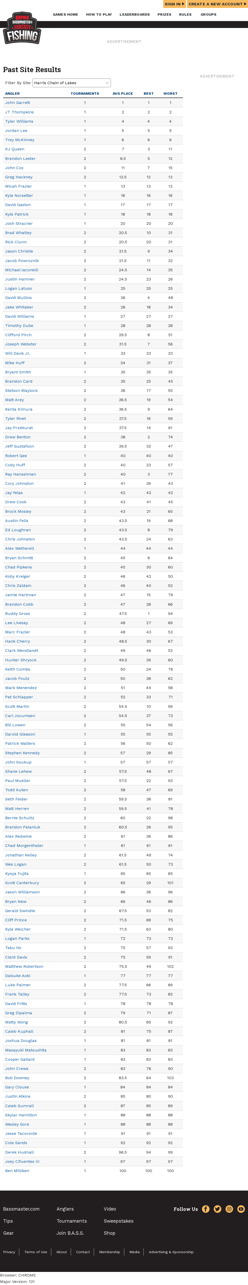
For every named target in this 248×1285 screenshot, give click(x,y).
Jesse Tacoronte (21, 1133)
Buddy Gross (17, 613)
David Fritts (16, 1003)
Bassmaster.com (21, 1209)
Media (134, 1252)
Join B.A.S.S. (70, 1233)
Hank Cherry (17, 641)
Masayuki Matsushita (26, 1050)
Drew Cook (15, 501)
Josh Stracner (19, 223)
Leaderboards (135, 14)
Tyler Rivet (15, 418)
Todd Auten (16, 789)
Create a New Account (217, 4)
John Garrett (17, 102)
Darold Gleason (20, 734)
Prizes (164, 14)
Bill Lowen (15, 724)
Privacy (9, 1252)
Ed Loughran (18, 529)
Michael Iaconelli (21, 269)
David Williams (19, 316)
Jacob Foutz (17, 678)
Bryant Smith (18, 372)
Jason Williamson (22, 892)
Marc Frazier (17, 632)
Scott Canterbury (22, 882)
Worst (170, 93)
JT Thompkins (19, 112)
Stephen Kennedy (22, 752)
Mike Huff (15, 362)
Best (149, 93)
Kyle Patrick (16, 214)
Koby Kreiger (17, 576)
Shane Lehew (18, 771)
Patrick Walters (20, 743)
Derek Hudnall (19, 1152)
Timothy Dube (19, 325)
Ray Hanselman (20, 474)
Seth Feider (16, 799)
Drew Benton (17, 436)
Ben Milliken (17, 1170)
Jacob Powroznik (22, 260)
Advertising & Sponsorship (171, 1252)
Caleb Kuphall (19, 1031)
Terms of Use (35, 1252)
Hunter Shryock (20, 660)
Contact (83, 1252)
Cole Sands (16, 1142)
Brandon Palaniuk (22, 827)
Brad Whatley (18, 232)
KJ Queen (14, 149)
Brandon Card (19, 381)
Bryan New (15, 901)
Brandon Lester (20, 158)
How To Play (99, 14)
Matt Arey (14, 399)
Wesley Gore (17, 1124)
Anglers (65, 1209)
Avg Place (123, 93)
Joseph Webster (21, 344)
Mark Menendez (21, 687)
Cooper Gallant (20, 1059)
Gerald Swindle (20, 910)
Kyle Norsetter (19, 195)
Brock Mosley (18, 511)
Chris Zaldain (18, 585)
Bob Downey (17, 1077)
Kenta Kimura (19, 409)
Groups (208, 14)
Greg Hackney (19, 177)
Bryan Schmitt (19, 557)
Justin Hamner (20, 279)
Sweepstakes (118, 1221)
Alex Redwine (18, 836)
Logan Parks (17, 938)
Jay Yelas (14, 492)
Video (110, 1209)
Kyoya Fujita (17, 873)
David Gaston (18, 204)
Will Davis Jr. (17, 353)
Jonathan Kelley (21, 855)
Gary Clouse (17, 1087)
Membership (109, 1252)
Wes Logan (15, 864)
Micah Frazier (18, 186)
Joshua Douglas (21, 1040)
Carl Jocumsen (20, 715)
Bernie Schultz (19, 817)
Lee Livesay (16, 622)
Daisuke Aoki (17, 975)
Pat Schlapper (19, 696)
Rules (185, 14)
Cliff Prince (16, 919)
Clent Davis (16, 957)
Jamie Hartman (20, 594)
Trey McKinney (19, 139)
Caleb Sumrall (19, 1105)
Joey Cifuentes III (22, 1161)
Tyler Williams (19, 121)
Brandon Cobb (19, 604)
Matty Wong (16, 1022)
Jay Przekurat (19, 427)
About (61, 1252)
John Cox (14, 167)
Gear (8, 1233)
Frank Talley (17, 994)
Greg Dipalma (18, 1012)
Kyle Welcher (18, 929)
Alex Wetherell (19, 548)
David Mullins (18, 297)
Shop (109, 1233)
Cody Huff (15, 464)
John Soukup (18, 762)
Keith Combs (17, 669)
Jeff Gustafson (19, 446)
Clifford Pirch (18, 334)
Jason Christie (19, 251)
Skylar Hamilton (21, 1115)
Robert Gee (16, 455)
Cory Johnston (19, 483)
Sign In (174, 4)
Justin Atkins (17, 1096)
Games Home (65, 14)
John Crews (16, 1068)
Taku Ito (13, 947)
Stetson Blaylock (21, 390)
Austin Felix (16, 520)
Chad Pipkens (18, 567)
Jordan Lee (16, 130)
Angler (12, 93)
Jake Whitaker (19, 307)
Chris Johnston (20, 539)
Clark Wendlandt (21, 650)
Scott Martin (17, 706)
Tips (8, 1221)
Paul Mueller (17, 780)
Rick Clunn (16, 241)
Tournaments (84, 93)
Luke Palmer (18, 984)
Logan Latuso (18, 288)
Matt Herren (17, 808)
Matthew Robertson (24, 966)
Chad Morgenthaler (24, 845)
